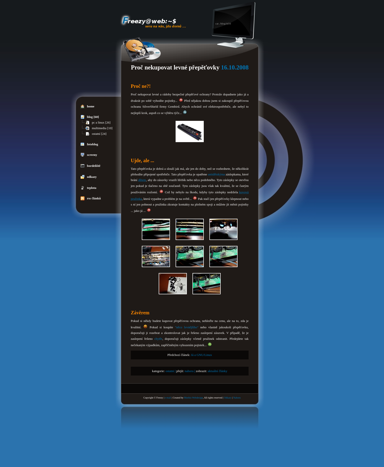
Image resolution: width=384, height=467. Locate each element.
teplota (88, 188)
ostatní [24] (96, 134)
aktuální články (218, 371)
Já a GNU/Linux (201, 355)
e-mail (168, 397)
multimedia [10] (98, 128)
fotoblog (89, 144)
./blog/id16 (225, 23)
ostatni (170, 371)
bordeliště (90, 166)
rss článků (91, 198)
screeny (89, 155)
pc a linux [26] (97, 123)
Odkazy (227, 397)
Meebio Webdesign (193, 397)
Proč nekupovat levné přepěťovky (175, 67)
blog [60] (90, 117)
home (87, 106)
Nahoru (237, 397)
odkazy (89, 177)
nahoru (189, 371)
